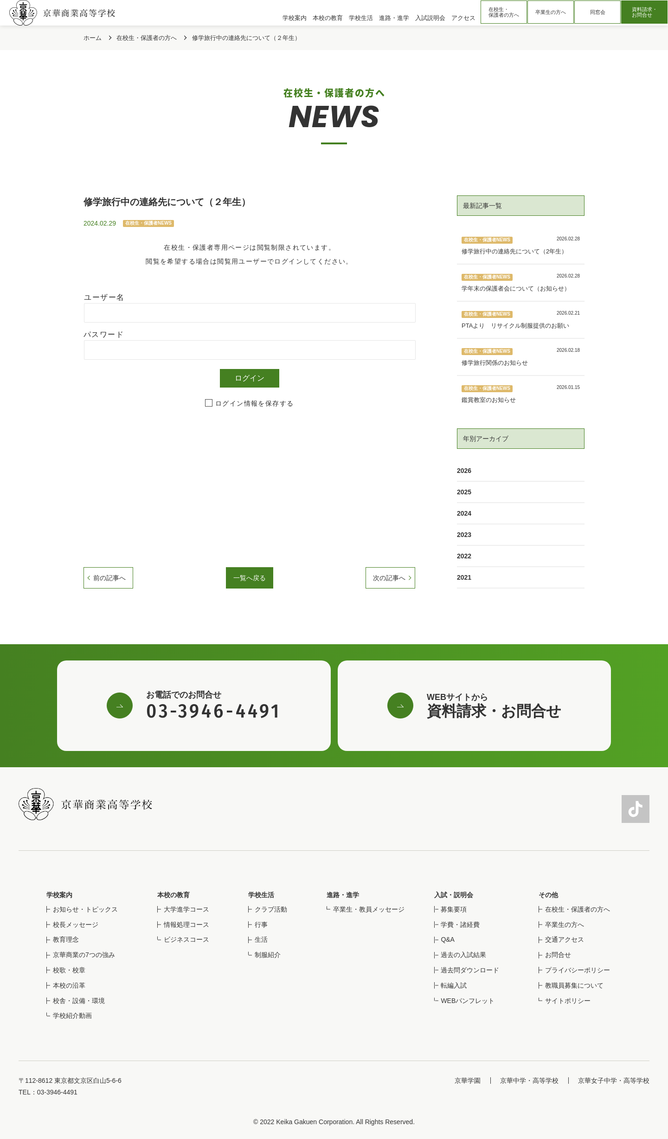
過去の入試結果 (463, 954)
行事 (261, 924)
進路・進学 (343, 895)
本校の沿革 (69, 985)
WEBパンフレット (468, 1000)
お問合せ (558, 954)
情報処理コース (186, 924)
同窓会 (597, 12)
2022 (464, 556)
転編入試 (454, 985)
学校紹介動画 (72, 1015)
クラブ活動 (271, 909)
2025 (464, 492)
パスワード (104, 334)
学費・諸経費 (460, 924)
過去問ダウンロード (470, 970)
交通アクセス (564, 939)
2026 (464, 470)
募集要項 (454, 909)
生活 (261, 939)
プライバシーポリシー (577, 970)
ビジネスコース (186, 939)
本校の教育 (173, 895)
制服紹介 (268, 954)
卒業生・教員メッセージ (369, 909)
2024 (464, 513)
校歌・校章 (69, 970)
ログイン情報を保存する (254, 403)
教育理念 (66, 939)
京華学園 (468, 1080)
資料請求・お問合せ (644, 12)
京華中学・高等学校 (529, 1080)
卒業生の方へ (550, 12)
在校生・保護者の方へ (503, 12)
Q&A (448, 939)
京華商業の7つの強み (84, 954)
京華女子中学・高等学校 (613, 1080)
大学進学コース (186, 909)
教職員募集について (574, 985)
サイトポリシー (568, 1000)
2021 (464, 577)
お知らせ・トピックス (85, 909)
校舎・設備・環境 (79, 1000)
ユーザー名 (104, 297)
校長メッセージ (75, 924)
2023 (464, 534)
